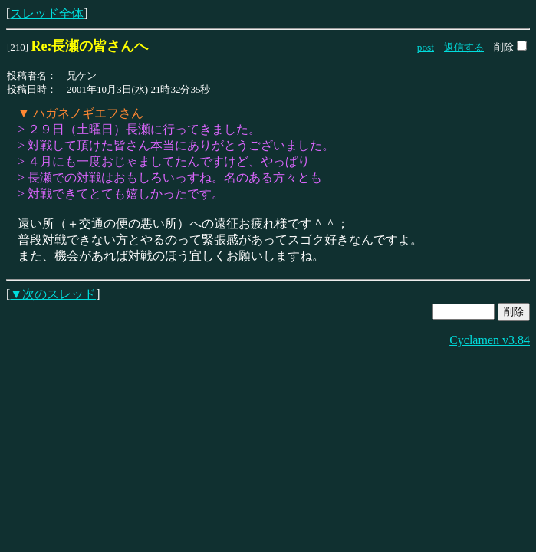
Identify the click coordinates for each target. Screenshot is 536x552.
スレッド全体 (47, 13)
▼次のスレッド (53, 294)
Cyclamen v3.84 (489, 340)
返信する (464, 47)
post (425, 47)
